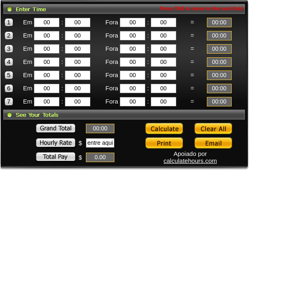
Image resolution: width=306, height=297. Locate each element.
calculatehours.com (190, 160)
